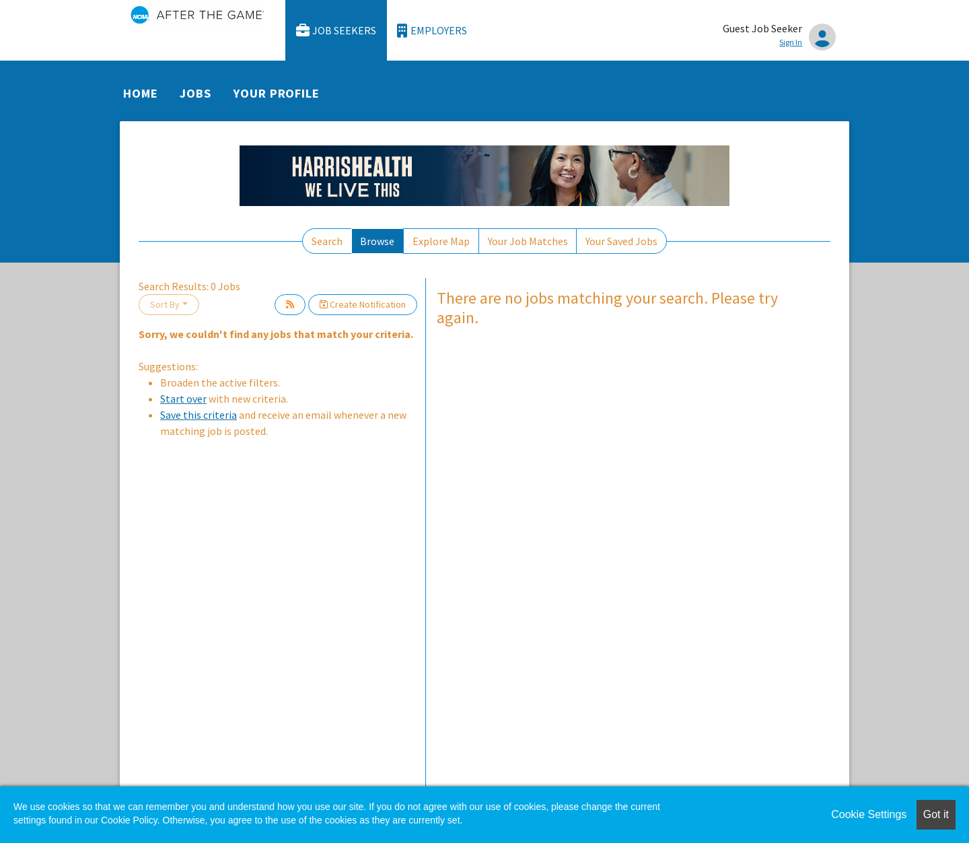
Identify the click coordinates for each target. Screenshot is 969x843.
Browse (377, 241)
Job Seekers (336, 30)
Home (140, 93)
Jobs (195, 93)
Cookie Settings (868, 814)
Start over (183, 398)
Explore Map (441, 241)
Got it (936, 814)
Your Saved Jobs (621, 241)
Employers (432, 30)
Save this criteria (198, 415)
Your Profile (277, 93)
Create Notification (363, 304)
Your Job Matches (528, 241)
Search (327, 241)
